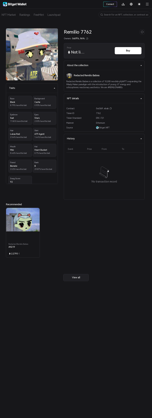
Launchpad (53, 14)
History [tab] (104, 138)
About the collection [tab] (104, 65)
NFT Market (8, 14)
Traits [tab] (32, 88)
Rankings (24, 14)
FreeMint (39, 14)
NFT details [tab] (104, 98)
